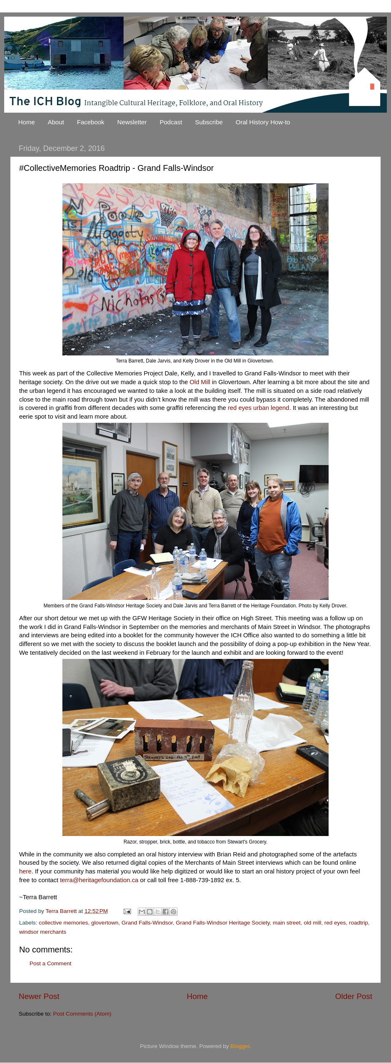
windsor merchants (42, 932)
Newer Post (39, 996)
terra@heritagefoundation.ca (99, 880)
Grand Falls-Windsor (147, 923)
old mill (312, 923)
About (56, 122)
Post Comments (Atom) (82, 1014)
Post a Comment (51, 963)
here (25, 871)
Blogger (240, 1046)
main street (287, 923)
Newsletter (132, 122)
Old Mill (200, 382)
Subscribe (209, 122)
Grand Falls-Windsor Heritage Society (223, 923)
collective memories (63, 923)
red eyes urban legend (259, 407)
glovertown (104, 923)
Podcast (171, 122)
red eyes (335, 923)
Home (26, 122)
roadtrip (358, 923)
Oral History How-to (263, 122)
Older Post (353, 996)
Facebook (90, 122)
